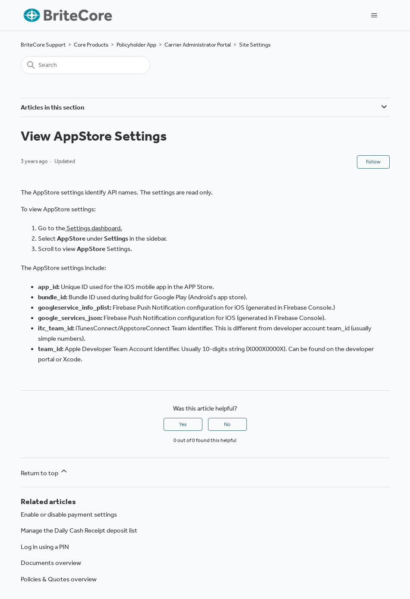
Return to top (44, 472)
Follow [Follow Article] (373, 162)
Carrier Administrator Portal (197, 44)
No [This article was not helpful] (227, 424)
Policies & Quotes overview (59, 579)
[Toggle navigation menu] (374, 15)
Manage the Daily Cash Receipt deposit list (79, 530)
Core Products (91, 44)
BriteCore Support (43, 44)
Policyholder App (136, 44)
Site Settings (255, 44)
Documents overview (51, 563)
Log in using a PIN (45, 547)
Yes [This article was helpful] (183, 424)
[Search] (85, 65)
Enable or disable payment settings (69, 514)
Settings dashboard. (93, 228)
